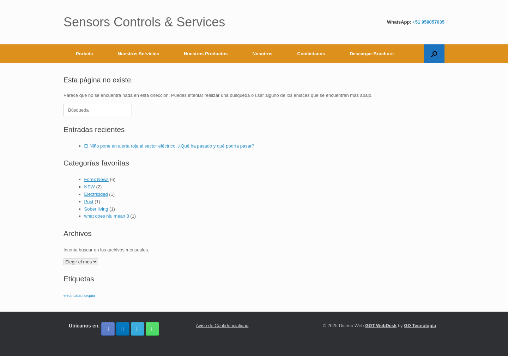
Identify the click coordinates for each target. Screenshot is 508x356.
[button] (434, 53)
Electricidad (96, 194)
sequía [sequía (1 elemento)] (89, 295)
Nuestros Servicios (138, 53)
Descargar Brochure (372, 53)
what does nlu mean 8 (106, 216)
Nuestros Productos (206, 53)
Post (88, 201)
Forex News (96, 179)
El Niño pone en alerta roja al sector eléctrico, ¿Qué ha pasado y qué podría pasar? (169, 146)
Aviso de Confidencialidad (222, 325)
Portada (84, 53)
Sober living (96, 209)
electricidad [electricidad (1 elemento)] (73, 295)
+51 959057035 (428, 22)
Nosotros (262, 53)
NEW (89, 186)
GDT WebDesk (381, 325)
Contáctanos (311, 53)
